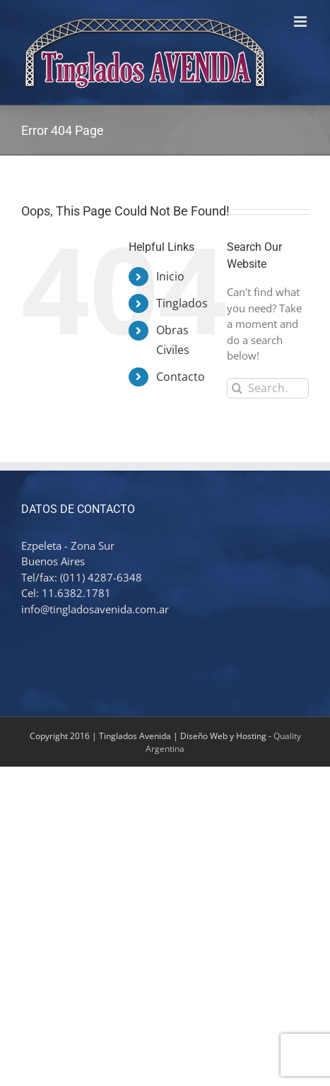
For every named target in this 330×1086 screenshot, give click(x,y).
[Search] (237, 388)
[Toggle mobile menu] (301, 21)
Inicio (170, 276)
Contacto (180, 376)
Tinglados (182, 303)
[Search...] (268, 388)
